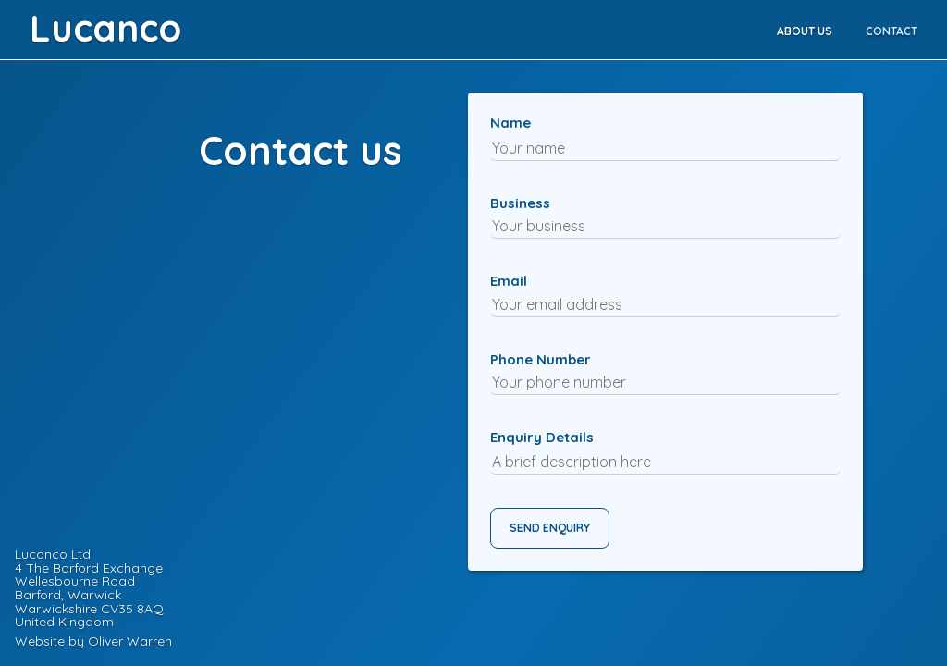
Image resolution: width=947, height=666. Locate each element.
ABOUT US (804, 31)
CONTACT (891, 31)
